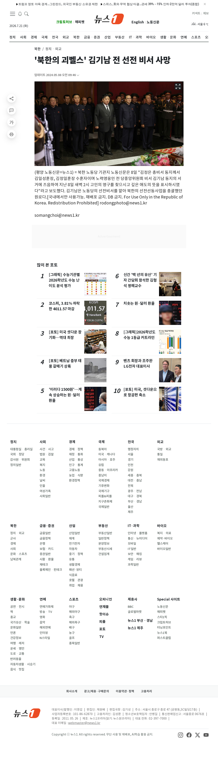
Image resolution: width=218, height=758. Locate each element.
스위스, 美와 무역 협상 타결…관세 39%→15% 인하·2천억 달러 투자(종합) (142, 4)
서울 (130, 454)
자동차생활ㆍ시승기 (22, 664)
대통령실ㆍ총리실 (21, 449)
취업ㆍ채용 (76, 585)
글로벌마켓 (135, 612)
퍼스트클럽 (164, 638)
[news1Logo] (27, 713)
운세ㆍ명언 (17, 648)
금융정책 (45, 538)
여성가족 (45, 491)
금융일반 (45, 533)
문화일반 (15, 627)
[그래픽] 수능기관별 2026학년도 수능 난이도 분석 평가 (64, 280)
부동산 (103, 526)
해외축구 (74, 622)
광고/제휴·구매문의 (96, 691)
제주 (130, 512)
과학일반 (133, 565)
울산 (130, 507)
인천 (130, 465)
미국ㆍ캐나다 (106, 454)
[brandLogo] (109, 18)
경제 (72, 442)
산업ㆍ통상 (76, 460)
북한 (13, 526)
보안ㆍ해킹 (135, 554)
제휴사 (132, 599)
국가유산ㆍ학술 (20, 622)
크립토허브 (64, 22)
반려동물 (15, 659)
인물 (42, 486)
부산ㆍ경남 (135, 501)
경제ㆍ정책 (76, 449)
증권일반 (45, 554)
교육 (42, 460)
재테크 (44, 565)
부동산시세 (105, 549)
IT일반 (132, 549)
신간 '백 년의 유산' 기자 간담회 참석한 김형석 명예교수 (140, 280)
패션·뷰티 (75, 570)
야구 (72, 607)
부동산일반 (105, 533)
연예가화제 (46, 607)
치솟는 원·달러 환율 (139, 303)
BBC (130, 607)
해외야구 (74, 612)
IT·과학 (133, 526)
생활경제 (74, 565)
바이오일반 (164, 549)
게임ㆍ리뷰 (135, 559)
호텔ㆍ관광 (76, 580)
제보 (206, 13)
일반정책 (103, 538)
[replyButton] (11, 110)
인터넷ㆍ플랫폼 (137, 533)
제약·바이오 (165, 538)
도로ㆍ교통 (17, 654)
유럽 (101, 465)
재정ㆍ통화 (76, 454)
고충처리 (146, 691)
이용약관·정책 (125, 691)
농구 (72, 633)
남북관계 (15, 559)
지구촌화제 (105, 501)
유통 (72, 559)
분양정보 (103, 543)
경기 (130, 460)
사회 (43, 442)
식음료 (73, 575)
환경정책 (74, 480)
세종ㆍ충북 (135, 475)
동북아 (102, 449)
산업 (72, 526)
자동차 (73, 549)
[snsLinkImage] (180, 735)
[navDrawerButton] (12, 13)
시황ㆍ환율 (47, 559)
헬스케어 (162, 543)
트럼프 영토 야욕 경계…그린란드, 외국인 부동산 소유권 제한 (48, 4)
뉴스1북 (162, 633)
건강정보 (15, 638)
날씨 (42, 480)
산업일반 (74, 533)
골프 (72, 638)
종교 (13, 617)
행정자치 (133, 449)
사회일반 (45, 496)
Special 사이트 (168, 599)
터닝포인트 (164, 627)
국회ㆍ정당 (17, 454)
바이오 (162, 526)
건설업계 (103, 554)
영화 (42, 617)
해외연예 (45, 627)
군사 (13, 538)
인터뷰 (44, 633)
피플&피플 (105, 496)
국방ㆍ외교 (164, 449)
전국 (131, 442)
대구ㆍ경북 (135, 496)
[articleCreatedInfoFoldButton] (77, 75)
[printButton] (11, 134)
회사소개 (71, 691)
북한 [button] (37, 49)
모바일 (132, 543)
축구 (72, 617)
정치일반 (15, 465)
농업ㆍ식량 (76, 475)
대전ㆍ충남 (135, 480)
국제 (101, 442)
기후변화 (103, 486)
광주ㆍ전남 (135, 491)
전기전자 (74, 543)
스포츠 (74, 599)
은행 (42, 543)
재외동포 (162, 460)
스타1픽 (162, 617)
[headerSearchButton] (26, 13)
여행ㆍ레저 (17, 643)
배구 (72, 627)
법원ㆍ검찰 (47, 454)
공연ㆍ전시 (17, 607)
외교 (160, 442)
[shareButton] (11, 98)
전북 (130, 486)
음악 (42, 622)
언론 (13, 633)
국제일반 (103, 507)
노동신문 (153, 22)
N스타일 (45, 638)
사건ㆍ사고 (47, 449)
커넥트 (196, 13)
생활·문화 (17, 599)
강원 (130, 470)
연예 (43, 599)
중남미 (102, 475)
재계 (72, 538)
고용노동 (74, 470)
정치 (13, 442)
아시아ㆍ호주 (106, 460)
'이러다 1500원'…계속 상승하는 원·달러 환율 (65, 395)
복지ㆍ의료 (164, 533)
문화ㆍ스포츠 (18, 554)
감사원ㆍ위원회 (20, 460)
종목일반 (74, 643)
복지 (42, 465)
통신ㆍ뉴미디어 (137, 538)
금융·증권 (47, 526)
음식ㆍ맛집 (17, 669)
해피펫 (80, 22)
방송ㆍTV (46, 612)
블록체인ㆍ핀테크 (51, 570)
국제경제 (103, 480)
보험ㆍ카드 (47, 549)
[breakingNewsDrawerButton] (20, 13)
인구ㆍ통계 (76, 465)
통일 (160, 454)
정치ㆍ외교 (17, 533)
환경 (42, 475)
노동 (42, 470)
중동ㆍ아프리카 (108, 470)
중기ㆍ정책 (76, 554)
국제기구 (103, 491)
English (138, 22)
